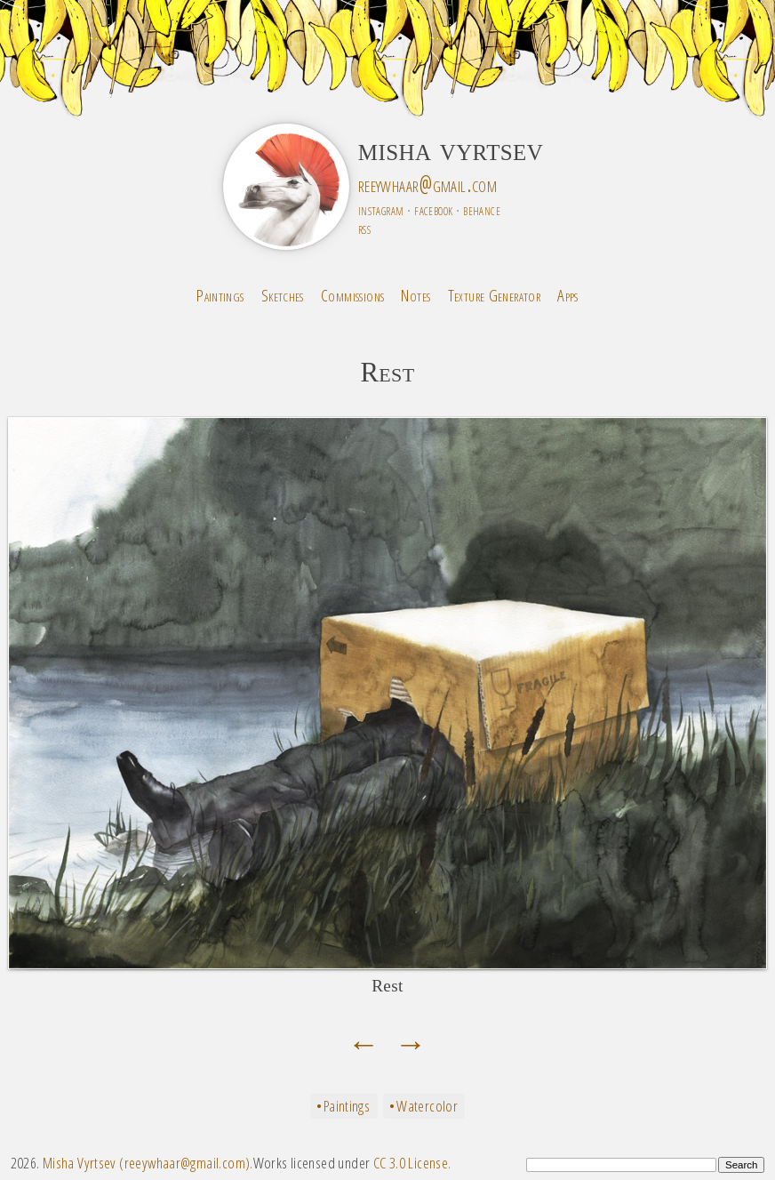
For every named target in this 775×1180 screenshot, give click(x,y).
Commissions (352, 295)
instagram (380, 209)
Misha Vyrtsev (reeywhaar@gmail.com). (148, 1162)
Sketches (282, 295)
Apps (568, 295)
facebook (433, 209)
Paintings (220, 295)
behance (481, 209)
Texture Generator (494, 295)
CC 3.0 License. (412, 1162)
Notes (415, 295)
